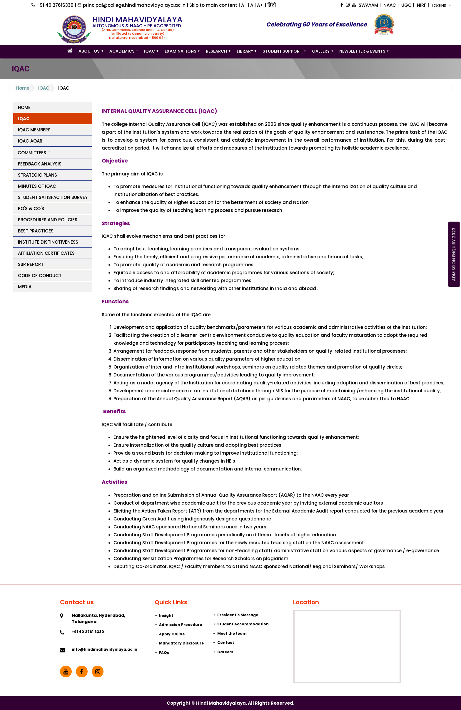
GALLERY (321, 51)
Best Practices (36, 231)
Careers (223, 651)
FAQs (162, 652)
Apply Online (170, 634)
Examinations (180, 51)
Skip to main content (213, 5)
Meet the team (230, 633)
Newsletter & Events (362, 51)
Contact (223, 642)
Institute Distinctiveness (48, 242)
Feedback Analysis (39, 164)
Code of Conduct (39, 275)
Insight (164, 615)
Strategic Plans (37, 175)
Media (24, 287)
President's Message (235, 614)
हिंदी (271, 5)
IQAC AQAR (30, 141)
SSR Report (31, 264)
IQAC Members (34, 130)
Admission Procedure (178, 624)
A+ (261, 5)
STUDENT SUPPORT (282, 51)
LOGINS (439, 6)
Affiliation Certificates (46, 253)
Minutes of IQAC (37, 186)
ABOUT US (89, 51)
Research (216, 51)
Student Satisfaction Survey (53, 197)
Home (22, 88)
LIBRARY (245, 51)
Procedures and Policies (47, 220)
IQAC (149, 51)
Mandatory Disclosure (179, 643)
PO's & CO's (31, 208)
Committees (32, 153)
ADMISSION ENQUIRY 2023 (454, 254)
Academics (122, 51)
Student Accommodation (241, 624)
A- (244, 5)
